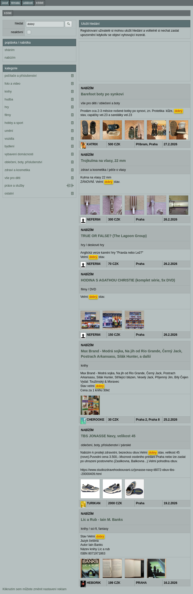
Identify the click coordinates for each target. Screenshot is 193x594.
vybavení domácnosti (19, 154)
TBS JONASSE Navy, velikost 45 (108, 436)
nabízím (10, 57)
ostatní (9, 193)
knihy (8, 91)
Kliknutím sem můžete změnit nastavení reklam (34, 589)
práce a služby (14, 185)
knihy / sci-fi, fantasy (94, 529)
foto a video (12, 83)
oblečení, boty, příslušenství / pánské (106, 445)
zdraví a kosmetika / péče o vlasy (103, 170)
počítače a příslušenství (21, 76)
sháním (9, 50)
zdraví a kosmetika (17, 170)
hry (7, 107)
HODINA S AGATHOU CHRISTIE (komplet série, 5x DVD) (128, 280)
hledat (19, 23)
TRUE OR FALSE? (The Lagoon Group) (114, 236)
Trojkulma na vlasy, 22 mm (103, 161)
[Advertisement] (134, 61)
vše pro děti (12, 178)
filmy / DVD (88, 289)
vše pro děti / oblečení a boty (100, 103)
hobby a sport (14, 123)
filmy (8, 115)
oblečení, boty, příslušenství (23, 162)
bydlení (9, 146)
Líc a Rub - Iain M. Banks (102, 520)
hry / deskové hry (92, 245)
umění (9, 131)
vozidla (9, 138)
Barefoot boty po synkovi (102, 94)
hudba (9, 99)
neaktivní (17, 32)
